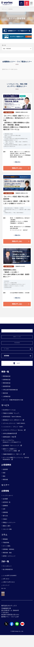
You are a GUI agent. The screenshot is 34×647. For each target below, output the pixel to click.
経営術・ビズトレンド (9, 568)
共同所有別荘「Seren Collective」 (12, 428)
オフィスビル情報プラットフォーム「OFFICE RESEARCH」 (16, 470)
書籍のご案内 (6, 537)
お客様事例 (6, 476)
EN (2, 600)
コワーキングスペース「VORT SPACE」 (14, 435)
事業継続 (5, 551)
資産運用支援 (6, 398)
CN (5, 600)
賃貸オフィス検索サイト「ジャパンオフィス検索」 (11, 461)
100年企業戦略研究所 (10, 445)
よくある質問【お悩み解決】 (10, 587)
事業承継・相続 (7, 564)
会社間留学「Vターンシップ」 (12, 457)
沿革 (4, 520)
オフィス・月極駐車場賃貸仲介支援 (13, 411)
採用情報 (7, 365)
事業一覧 (5, 383)
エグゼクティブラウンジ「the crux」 (14, 442)
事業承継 (5, 491)
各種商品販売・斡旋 (9, 448)
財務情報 (5, 524)
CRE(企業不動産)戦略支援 (10, 401)
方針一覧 (5, 573)
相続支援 (5, 405)
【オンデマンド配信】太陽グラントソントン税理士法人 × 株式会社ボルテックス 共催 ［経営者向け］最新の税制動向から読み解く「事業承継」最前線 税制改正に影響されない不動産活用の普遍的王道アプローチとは (16, 122)
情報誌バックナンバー (9, 534)
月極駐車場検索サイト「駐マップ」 (14, 466)
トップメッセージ (8, 507)
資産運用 (5, 481)
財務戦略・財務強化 (8, 561)
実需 (4, 484)
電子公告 (5, 527)
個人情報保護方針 (8, 581)
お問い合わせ (6, 590)
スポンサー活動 (7, 541)
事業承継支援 (6, 395)
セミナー (5, 496)
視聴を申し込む (17, 168)
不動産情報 (6, 554)
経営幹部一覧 (6, 514)
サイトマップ (6, 597)
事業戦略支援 (6, 388)
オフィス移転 (6, 557)
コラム (4, 546)
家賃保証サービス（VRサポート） (13, 431)
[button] (31, 3)
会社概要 (5, 510)
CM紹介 (5, 531)
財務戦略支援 (6, 391)
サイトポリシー (7, 578)
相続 (4, 488)
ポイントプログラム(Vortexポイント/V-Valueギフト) (12, 453)
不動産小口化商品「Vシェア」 (11, 425)
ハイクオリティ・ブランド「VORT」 (13, 438)
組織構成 (5, 517)
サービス (5, 417)
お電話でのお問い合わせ (9, 593)
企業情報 (5, 502)
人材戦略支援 (6, 408)
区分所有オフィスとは (9, 421)
